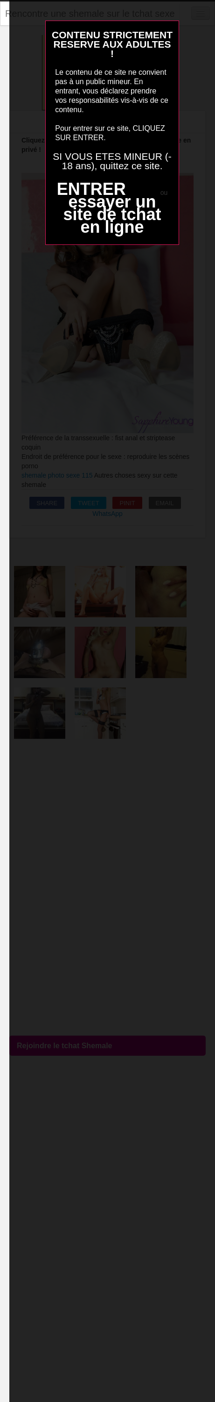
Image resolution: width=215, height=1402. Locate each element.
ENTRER (91, 189)
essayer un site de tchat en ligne (112, 214)
